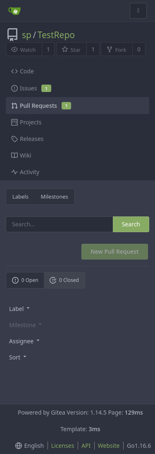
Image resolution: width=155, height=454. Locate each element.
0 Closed (64, 280)
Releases (27, 139)
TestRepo (56, 35)
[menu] (77, 308)
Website (109, 445)
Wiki (21, 155)
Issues (31, 88)
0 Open (25, 280)
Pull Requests (41, 105)
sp (26, 35)
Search (131, 224)
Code (22, 71)
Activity (25, 172)
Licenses (62, 445)
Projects (26, 122)
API (86, 445)
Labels (20, 196)
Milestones (54, 196)
